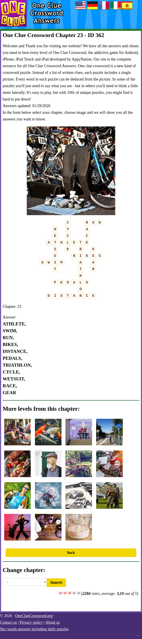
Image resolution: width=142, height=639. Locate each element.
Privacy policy (31, 622)
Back (71, 552)
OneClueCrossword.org (34, 615)
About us (52, 622)
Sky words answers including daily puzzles (34, 629)
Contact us (8, 622)
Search (56, 582)
